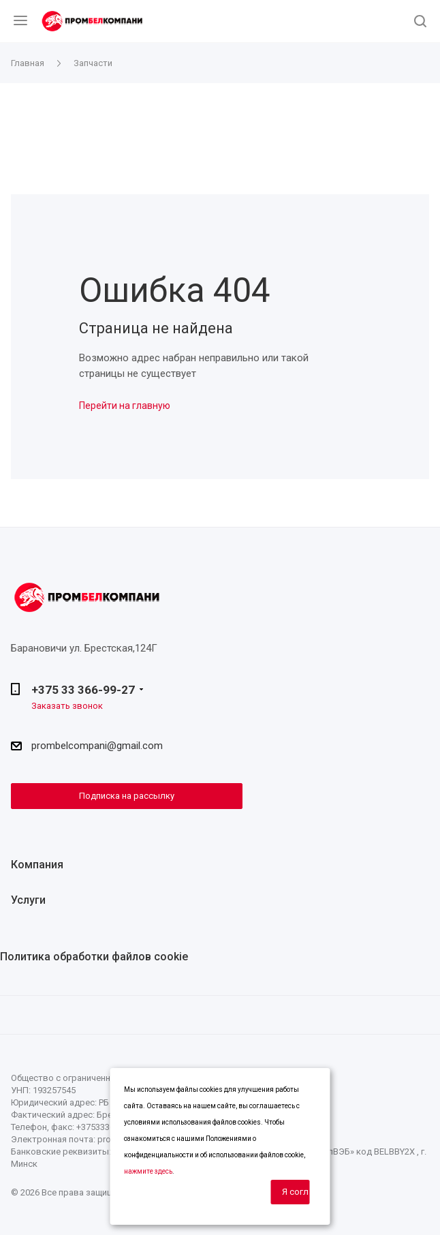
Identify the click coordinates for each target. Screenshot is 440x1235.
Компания (37, 864)
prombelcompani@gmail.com (97, 746)
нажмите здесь (148, 1171)
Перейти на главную (124, 405)
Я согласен (296, 1192)
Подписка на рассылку (126, 796)
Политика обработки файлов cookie (94, 956)
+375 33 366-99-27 (83, 690)
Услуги (28, 900)
